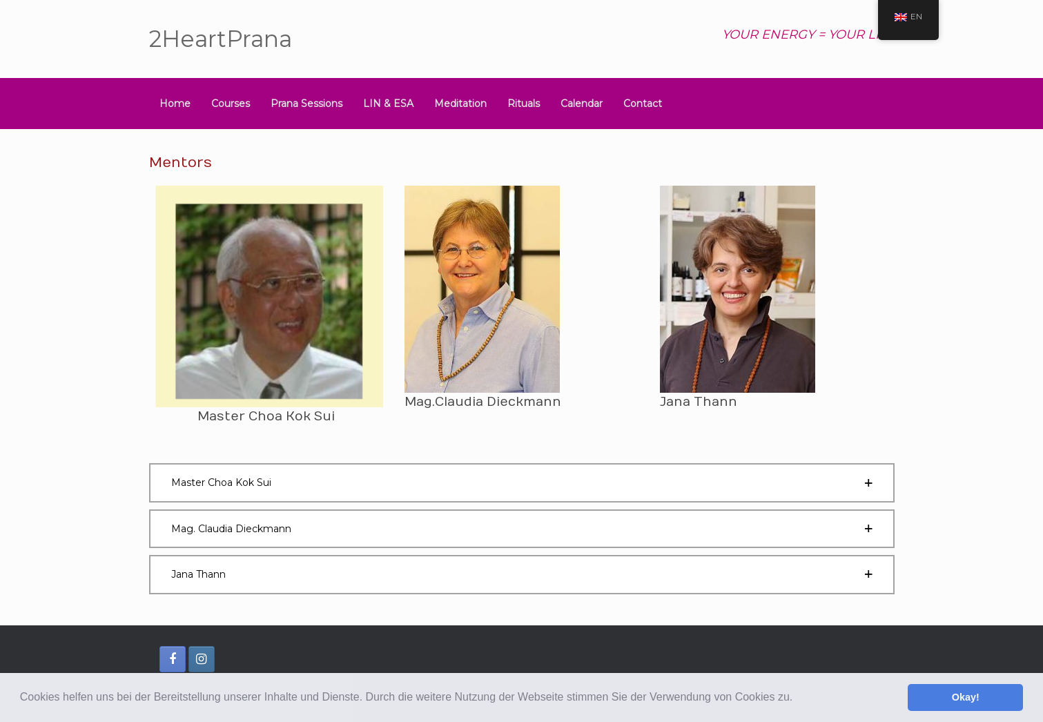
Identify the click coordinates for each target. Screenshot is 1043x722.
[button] (798, 698)
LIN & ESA (388, 103)
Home (175, 103)
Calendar (582, 103)
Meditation (460, 103)
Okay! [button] (965, 697)
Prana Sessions (306, 103)
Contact (642, 103)
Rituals (523, 103)
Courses (230, 103)
